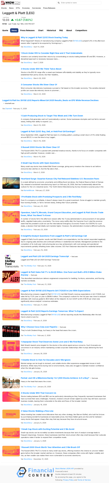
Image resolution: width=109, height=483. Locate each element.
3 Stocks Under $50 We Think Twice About (41, 69)
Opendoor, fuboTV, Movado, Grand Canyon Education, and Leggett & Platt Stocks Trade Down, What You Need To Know (62, 214)
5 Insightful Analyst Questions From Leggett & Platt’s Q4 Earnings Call (54, 236)
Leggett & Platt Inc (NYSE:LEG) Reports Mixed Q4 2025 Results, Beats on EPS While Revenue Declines (50, 101)
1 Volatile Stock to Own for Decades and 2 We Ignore (45, 360)
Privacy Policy (68, 480)
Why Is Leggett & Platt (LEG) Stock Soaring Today (44, 37)
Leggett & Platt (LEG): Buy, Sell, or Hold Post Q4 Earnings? (48, 131)
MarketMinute (29, 190)
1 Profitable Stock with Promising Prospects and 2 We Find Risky (51, 197)
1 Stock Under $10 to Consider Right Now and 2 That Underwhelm (51, 53)
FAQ (61, 30)
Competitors (81, 30)
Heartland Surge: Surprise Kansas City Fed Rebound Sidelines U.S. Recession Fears (60, 179)
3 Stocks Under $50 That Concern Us (38, 393)
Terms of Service (84, 480)
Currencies (36, 8)
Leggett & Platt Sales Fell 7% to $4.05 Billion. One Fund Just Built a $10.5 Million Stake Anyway (61, 273)
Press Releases (49, 8)
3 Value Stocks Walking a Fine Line (37, 411)
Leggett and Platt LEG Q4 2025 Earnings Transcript (49, 256)
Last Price (6, 17)
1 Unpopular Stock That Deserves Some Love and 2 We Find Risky (52, 342)
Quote (5, 30)
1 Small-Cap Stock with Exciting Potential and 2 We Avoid (47, 429)
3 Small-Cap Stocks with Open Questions (40, 163)
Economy (26, 8)
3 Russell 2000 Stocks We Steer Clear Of (40, 147)
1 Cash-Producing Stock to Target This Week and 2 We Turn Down (52, 116)
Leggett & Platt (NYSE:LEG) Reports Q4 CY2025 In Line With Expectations (55, 290)
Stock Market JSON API (64, 469)
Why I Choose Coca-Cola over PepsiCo (43, 327)
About (69, 30)
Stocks (4, 8)
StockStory (28, 47)
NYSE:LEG (77, 41)
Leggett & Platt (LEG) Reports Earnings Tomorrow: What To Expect (52, 311)
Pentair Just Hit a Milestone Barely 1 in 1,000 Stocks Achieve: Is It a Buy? (59, 378)
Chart (40, 30)
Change (23, 17)
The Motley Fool (30, 266)
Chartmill (8, 109)
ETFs (18, 8)
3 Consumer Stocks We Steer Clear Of (39, 84)
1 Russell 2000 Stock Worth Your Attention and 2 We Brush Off (50, 447)
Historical (51, 30)
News (11, 8)
